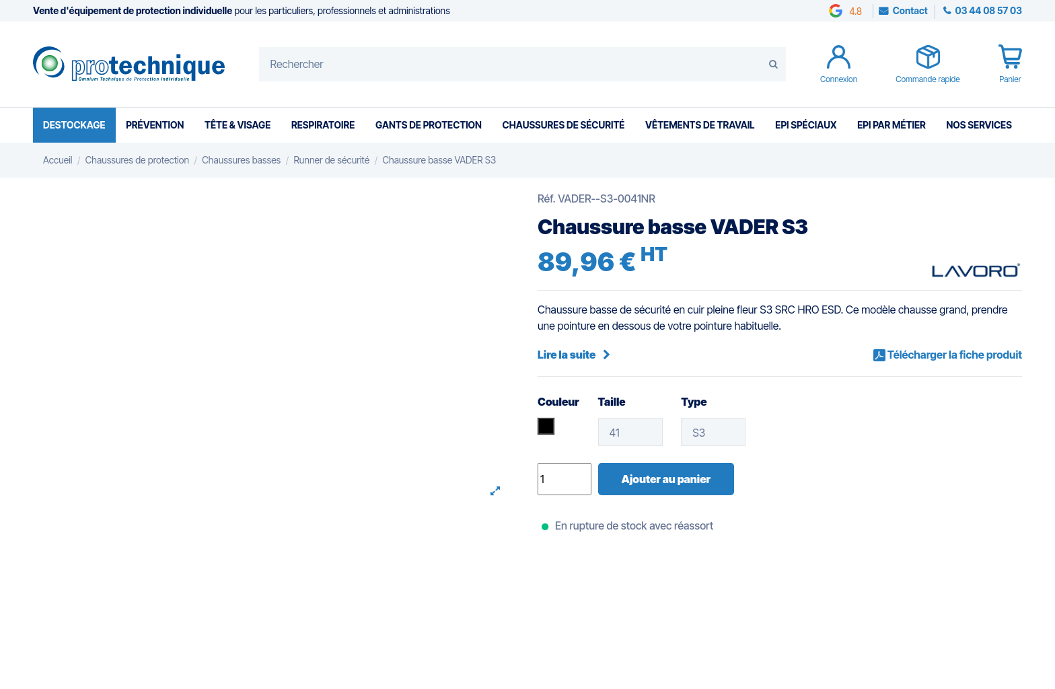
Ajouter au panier (666, 479)
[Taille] (630, 432)
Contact (910, 10)
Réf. (547, 198)
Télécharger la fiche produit (953, 354)
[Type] (713, 432)
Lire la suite (574, 354)
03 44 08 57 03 (987, 10)
